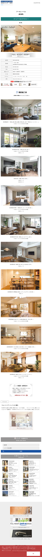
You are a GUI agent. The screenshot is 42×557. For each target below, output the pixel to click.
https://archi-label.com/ (17, 78)
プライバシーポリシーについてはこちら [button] (19, 550)
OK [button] (33, 553)
